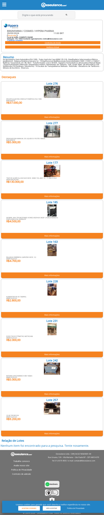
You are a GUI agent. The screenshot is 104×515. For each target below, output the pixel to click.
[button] (66, 15)
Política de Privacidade (21, 469)
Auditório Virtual (52, 47)
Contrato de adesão (21, 474)
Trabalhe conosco (21, 461)
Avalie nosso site (21, 465)
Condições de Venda (53, 43)
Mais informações (52, 117)
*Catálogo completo (15, 40)
